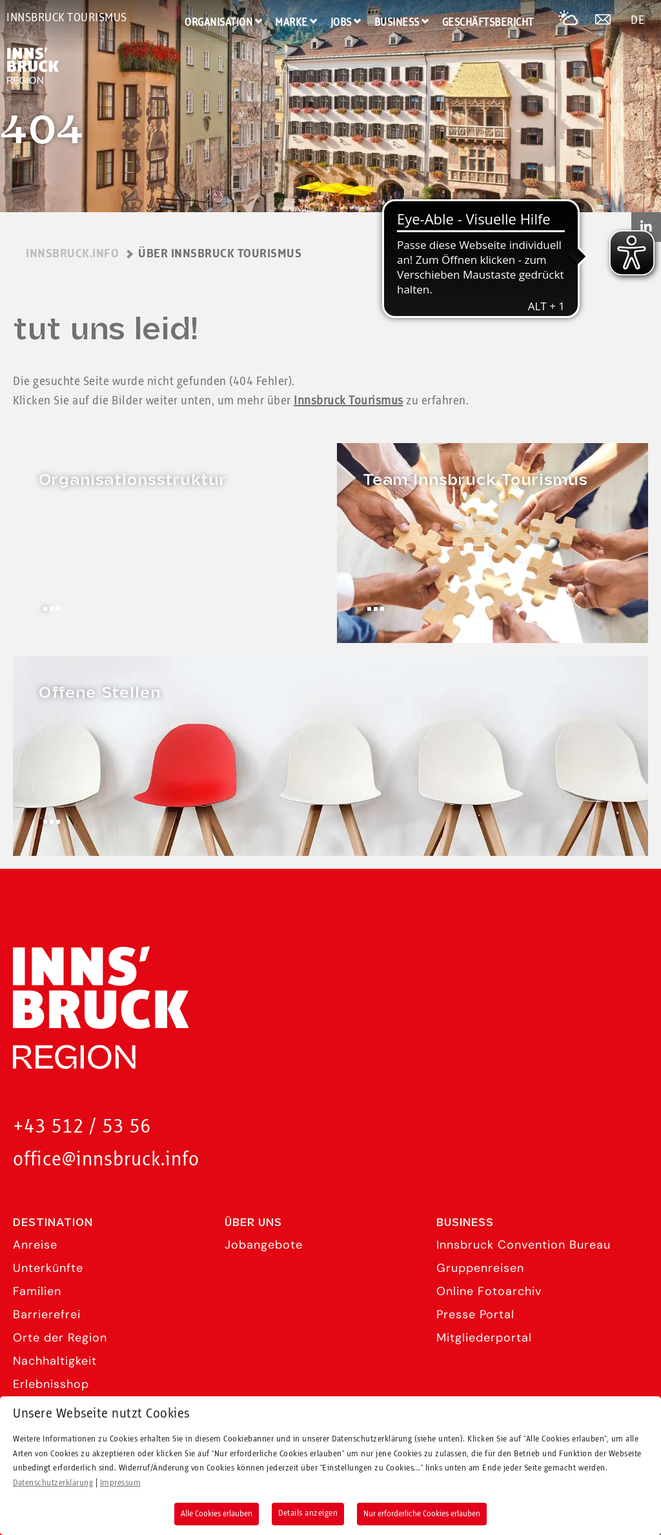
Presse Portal (475, 1314)
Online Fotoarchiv (489, 1291)
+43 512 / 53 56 (82, 1127)
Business (397, 22)
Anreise (35, 1245)
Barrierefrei (47, 1314)
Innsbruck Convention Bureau (523, 1245)
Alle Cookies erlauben (216, 1513)
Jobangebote (264, 1245)
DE (638, 20)
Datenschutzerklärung (53, 1482)
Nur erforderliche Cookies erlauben (421, 1513)
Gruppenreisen (480, 1268)
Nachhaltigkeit (55, 1361)
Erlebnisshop (51, 1384)
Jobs (341, 22)
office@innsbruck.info (106, 1160)
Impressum (120, 1482)
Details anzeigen (308, 1513)
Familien (37, 1291)
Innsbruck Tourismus (66, 18)
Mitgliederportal (484, 1337)
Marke (291, 22)
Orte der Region (60, 1337)
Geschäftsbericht (488, 22)
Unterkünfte (48, 1268)
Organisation (218, 22)
